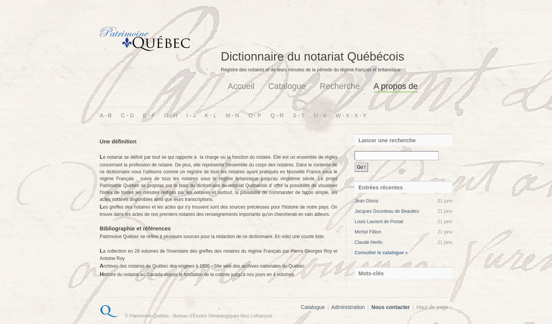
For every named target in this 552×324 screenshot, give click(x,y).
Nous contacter (390, 307)
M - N (232, 115)
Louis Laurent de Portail (379, 221)
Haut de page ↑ (434, 307)
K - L (210, 115)
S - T (299, 115)
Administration (348, 307)
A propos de (396, 86)
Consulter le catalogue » (381, 252)
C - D (127, 115)
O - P (254, 115)
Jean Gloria (366, 201)
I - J (191, 115)
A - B (106, 115)
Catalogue (287, 86)
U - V (320, 115)
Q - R (276, 115)
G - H (170, 115)
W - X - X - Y (351, 115)
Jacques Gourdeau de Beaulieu (387, 211)
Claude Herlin (369, 242)
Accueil (241, 86)
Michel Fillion (368, 232)
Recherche (340, 86)
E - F (149, 115)
